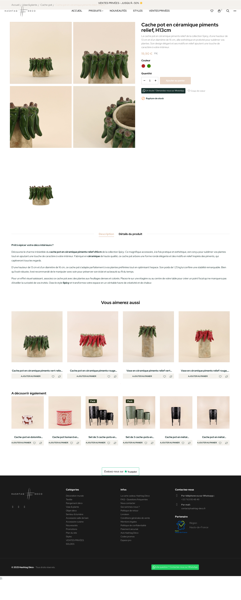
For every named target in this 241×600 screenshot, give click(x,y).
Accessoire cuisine (75, 541)
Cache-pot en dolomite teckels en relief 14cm (27, 456)
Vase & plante (72, 526)
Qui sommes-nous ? (130, 526)
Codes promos (128, 556)
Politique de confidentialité (133, 545)
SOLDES (70, 563)
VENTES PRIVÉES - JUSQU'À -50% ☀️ (120, 3)
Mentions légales (129, 541)
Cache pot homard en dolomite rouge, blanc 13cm (65, 456)
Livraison (125, 533)
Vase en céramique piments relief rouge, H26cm (204, 388)
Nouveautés (72, 545)
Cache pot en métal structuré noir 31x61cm (176, 456)
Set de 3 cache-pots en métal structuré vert (139, 456)
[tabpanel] (37, 362)
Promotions (71, 548)
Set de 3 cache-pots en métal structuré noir (102, 456)
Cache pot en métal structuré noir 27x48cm (213, 456)
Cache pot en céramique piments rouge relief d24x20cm (92, 388)
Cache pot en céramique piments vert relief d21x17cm (37, 388)
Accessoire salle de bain (77, 537)
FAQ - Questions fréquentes (134, 519)
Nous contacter (128, 522)
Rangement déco (74, 522)
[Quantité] (149, 97)
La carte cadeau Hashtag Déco (135, 515)
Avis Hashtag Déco (129, 552)
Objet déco (71, 530)
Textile (69, 519)
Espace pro (126, 559)
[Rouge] (143, 83)
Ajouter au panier (175, 97)
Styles (69, 556)
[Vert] (149, 83)
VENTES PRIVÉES (75, 559)
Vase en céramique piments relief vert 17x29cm (148, 388)
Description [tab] (106, 251)
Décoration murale (75, 515)
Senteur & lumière (74, 533)
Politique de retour (129, 530)
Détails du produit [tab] (130, 251)
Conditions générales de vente (135, 537)
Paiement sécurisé (129, 548)
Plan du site (71, 552)
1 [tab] (120, 402)
